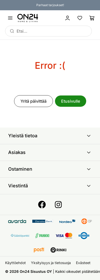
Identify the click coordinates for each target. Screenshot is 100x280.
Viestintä (50, 186)
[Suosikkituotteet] (80, 18)
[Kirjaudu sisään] (67, 18)
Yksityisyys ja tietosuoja (51, 262)
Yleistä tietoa (50, 136)
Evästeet (83, 262)
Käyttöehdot (15, 262)
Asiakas (50, 152)
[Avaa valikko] (10, 18)
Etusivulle (70, 101)
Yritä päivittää (33, 101)
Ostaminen (50, 169)
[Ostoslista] (92, 18)
